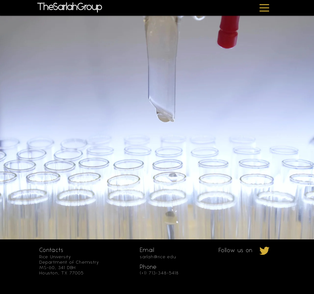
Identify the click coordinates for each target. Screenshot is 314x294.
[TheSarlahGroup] (77, 7)
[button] (264, 8)
